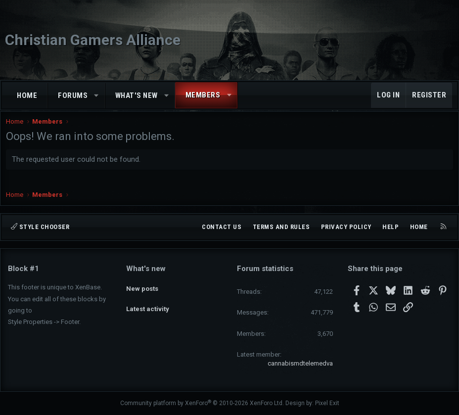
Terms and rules (281, 227)
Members (203, 95)
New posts (142, 286)
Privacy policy (346, 227)
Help (390, 227)
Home (27, 95)
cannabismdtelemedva (300, 363)
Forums (73, 95)
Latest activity (147, 304)
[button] (96, 95)
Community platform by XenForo (202, 403)
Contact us (221, 227)
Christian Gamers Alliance (93, 39)
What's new (136, 95)
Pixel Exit (327, 403)
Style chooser (40, 227)
